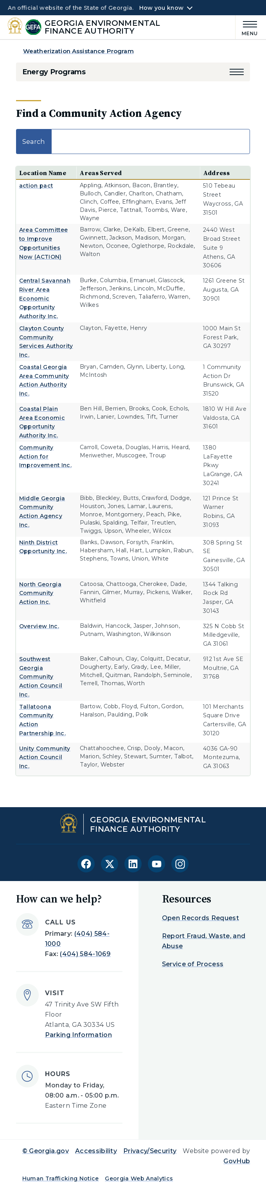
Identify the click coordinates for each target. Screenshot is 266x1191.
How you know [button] (161, 8)
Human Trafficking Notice (60, 1178)
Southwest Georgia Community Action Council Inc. (40, 676)
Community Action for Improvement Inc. (45, 456)
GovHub (236, 1161)
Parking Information (78, 1035)
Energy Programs (54, 72)
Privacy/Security (149, 1151)
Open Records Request (200, 918)
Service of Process (193, 964)
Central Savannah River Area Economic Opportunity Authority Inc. (44, 298)
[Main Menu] (246, 27)
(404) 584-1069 (85, 954)
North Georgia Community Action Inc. (40, 593)
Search (133, 141)
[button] (237, 72)
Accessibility (96, 1151)
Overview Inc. (39, 626)
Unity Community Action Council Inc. (44, 757)
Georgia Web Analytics (139, 1178)
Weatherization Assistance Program (78, 51)
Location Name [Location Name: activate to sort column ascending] (42, 172)
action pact (36, 185)
